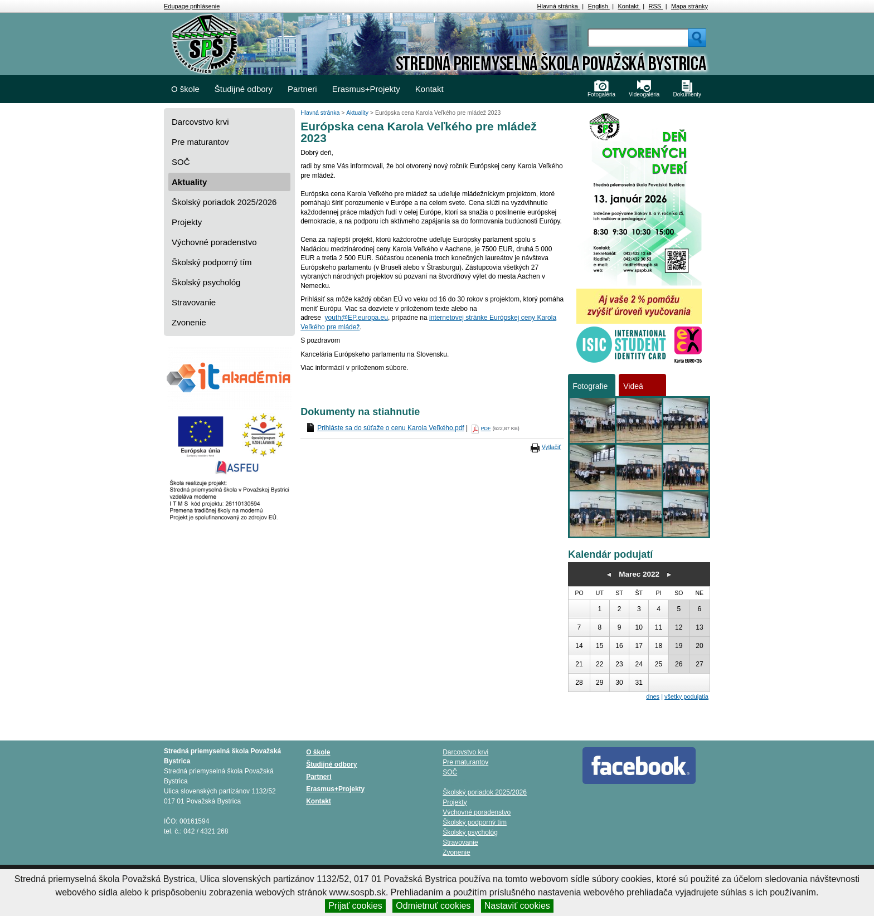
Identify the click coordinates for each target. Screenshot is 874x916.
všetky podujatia (686, 696)
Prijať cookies (355, 905)
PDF (486, 428)
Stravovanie (194, 302)
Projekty (187, 222)
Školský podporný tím (211, 262)
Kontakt (629, 6)
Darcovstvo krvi (200, 121)
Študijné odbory (244, 89)
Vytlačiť (551, 447)
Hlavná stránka (558, 6)
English (599, 6)
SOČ (181, 162)
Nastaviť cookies (517, 905)
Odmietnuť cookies (433, 905)
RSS (656, 6)
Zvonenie (189, 322)
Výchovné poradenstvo (214, 242)
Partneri (302, 89)
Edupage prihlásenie (192, 6)
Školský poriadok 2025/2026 (224, 202)
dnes (652, 696)
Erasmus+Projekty (366, 89)
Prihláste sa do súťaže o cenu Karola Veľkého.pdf (390, 428)
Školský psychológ (206, 282)
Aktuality (189, 182)
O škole (185, 89)
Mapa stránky (689, 6)
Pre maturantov (200, 142)
